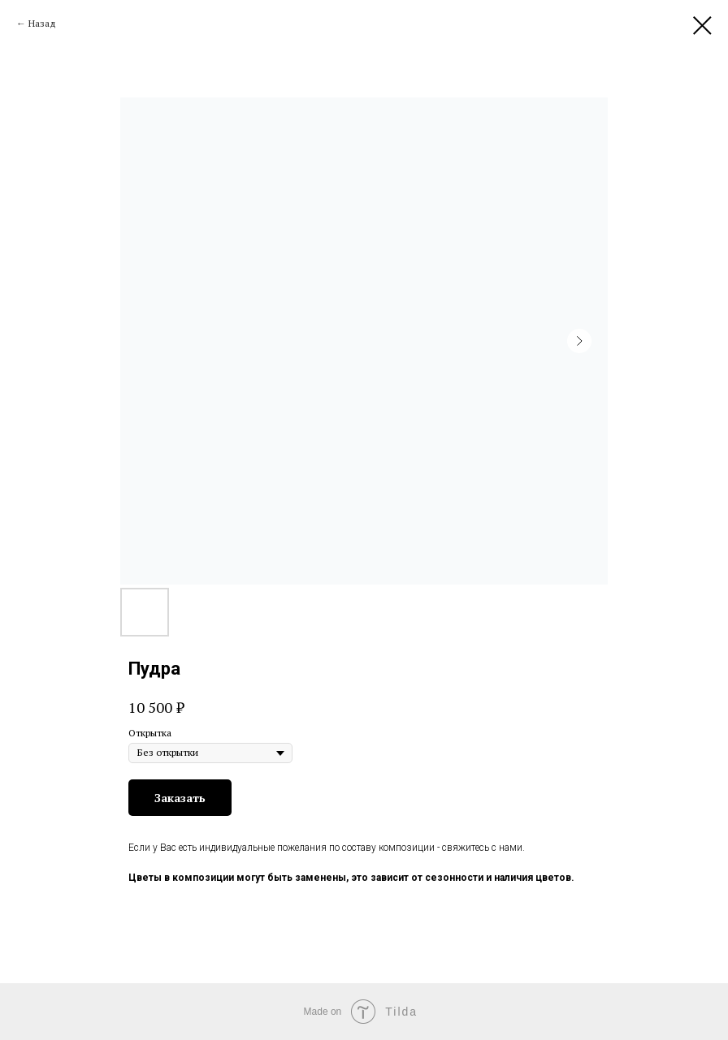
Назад (42, 23)
